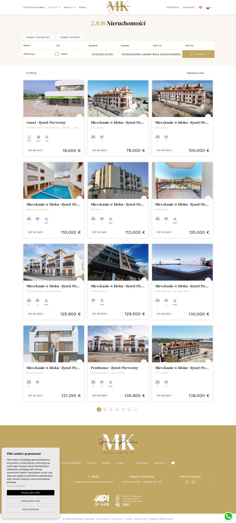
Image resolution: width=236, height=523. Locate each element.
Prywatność (117, 519)
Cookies (128, 519)
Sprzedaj (172, 7)
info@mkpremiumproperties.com (94, 481)
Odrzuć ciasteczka (30, 509)
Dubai (83, 7)
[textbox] (39, 45)
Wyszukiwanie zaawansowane (142, 54)
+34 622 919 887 (131, 481)
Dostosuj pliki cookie (30, 500)
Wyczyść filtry (102, 54)
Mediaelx (168, 519)
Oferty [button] (53, 7)
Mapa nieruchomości (167, 54)
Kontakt (189, 7)
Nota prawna (102, 519)
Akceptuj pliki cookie (30, 492)
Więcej (68, 7)
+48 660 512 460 (152, 481)
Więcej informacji (16, 486)
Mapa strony (140, 519)
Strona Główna (34, 7)
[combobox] (38, 45)
